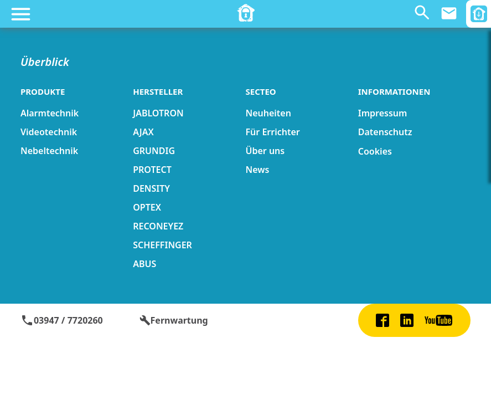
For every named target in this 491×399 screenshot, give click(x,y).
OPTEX (147, 207)
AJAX (143, 132)
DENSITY (151, 188)
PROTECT (152, 169)
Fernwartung (173, 320)
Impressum (382, 113)
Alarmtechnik (49, 113)
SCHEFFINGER (162, 245)
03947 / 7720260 (61, 320)
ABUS (144, 264)
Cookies (375, 151)
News (257, 169)
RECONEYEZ (158, 226)
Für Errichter (272, 132)
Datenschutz (385, 132)
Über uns (265, 151)
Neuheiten (268, 113)
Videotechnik (48, 132)
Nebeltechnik (49, 151)
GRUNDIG (154, 151)
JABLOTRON (158, 113)
